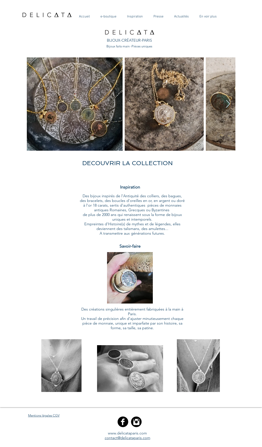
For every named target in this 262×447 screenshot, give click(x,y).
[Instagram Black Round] (136, 421)
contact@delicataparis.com (127, 438)
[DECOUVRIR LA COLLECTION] (127, 163)
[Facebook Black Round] (122, 421)
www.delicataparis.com (127, 433)
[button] (84, 16)
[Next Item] (228, 104)
